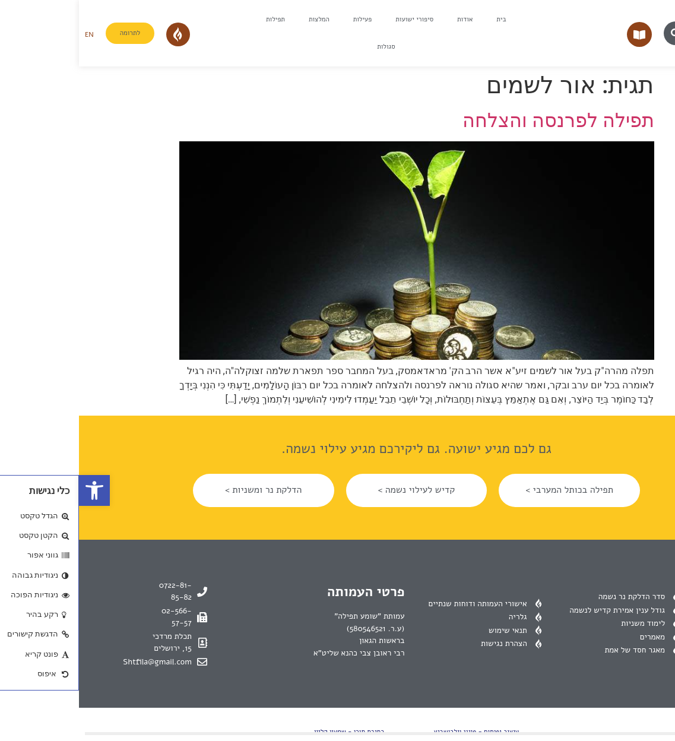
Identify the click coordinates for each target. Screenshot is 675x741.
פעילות (283, 19)
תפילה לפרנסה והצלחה (479, 120)
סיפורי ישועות (335, 19)
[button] (15, 490)
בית (422, 19)
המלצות (240, 19)
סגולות (307, 46)
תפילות (196, 19)
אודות (386, 19)
